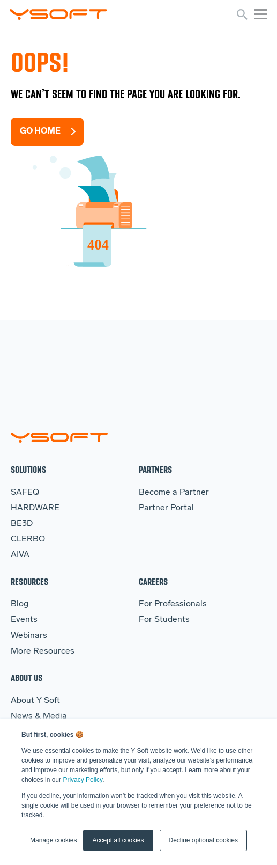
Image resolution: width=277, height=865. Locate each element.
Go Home (40, 131)
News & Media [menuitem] (39, 716)
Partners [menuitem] (155, 469)
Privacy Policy (82, 779)
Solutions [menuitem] (28, 469)
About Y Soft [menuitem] (35, 701)
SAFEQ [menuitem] (25, 492)
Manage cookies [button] (53, 840)
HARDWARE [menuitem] (35, 508)
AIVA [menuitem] (20, 555)
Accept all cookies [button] (118, 840)
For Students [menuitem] (164, 619)
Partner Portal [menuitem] (166, 508)
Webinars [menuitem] (29, 636)
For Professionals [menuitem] (173, 604)
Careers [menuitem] (153, 581)
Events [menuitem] (24, 619)
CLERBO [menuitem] (28, 539)
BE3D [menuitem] (22, 523)
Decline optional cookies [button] (203, 840)
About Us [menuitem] (26, 677)
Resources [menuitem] (29, 581)
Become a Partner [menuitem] (174, 492)
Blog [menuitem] (19, 604)
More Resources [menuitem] (42, 651)
